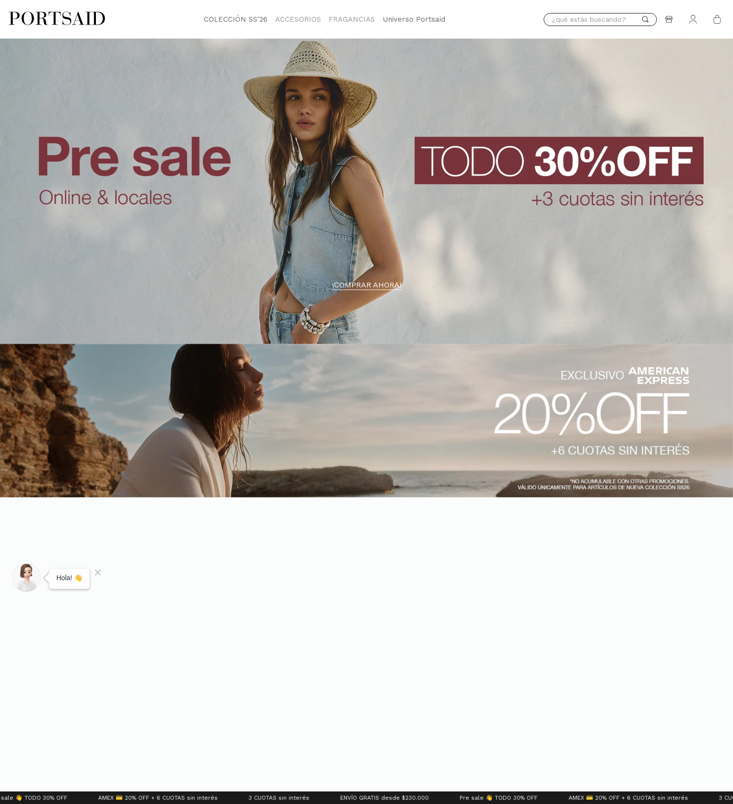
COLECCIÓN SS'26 (235, 19)
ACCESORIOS (298, 19)
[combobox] (600, 19)
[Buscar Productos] (645, 20)
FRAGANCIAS (352, 19)
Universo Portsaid (414, 19)
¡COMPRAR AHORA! (366, 285)
